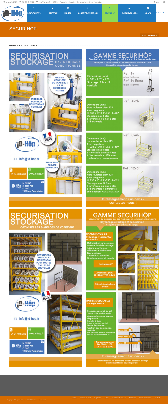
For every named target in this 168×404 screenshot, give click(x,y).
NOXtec (68, 10)
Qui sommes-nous (130, 10)
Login (156, 2)
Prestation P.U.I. (33, 10)
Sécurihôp (110, 10)
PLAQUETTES (156, 13)
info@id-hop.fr (44, 2)
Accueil (74, 400)
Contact (157, 400)
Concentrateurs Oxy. (88, 10)
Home (144, 35)
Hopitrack (52, 10)
